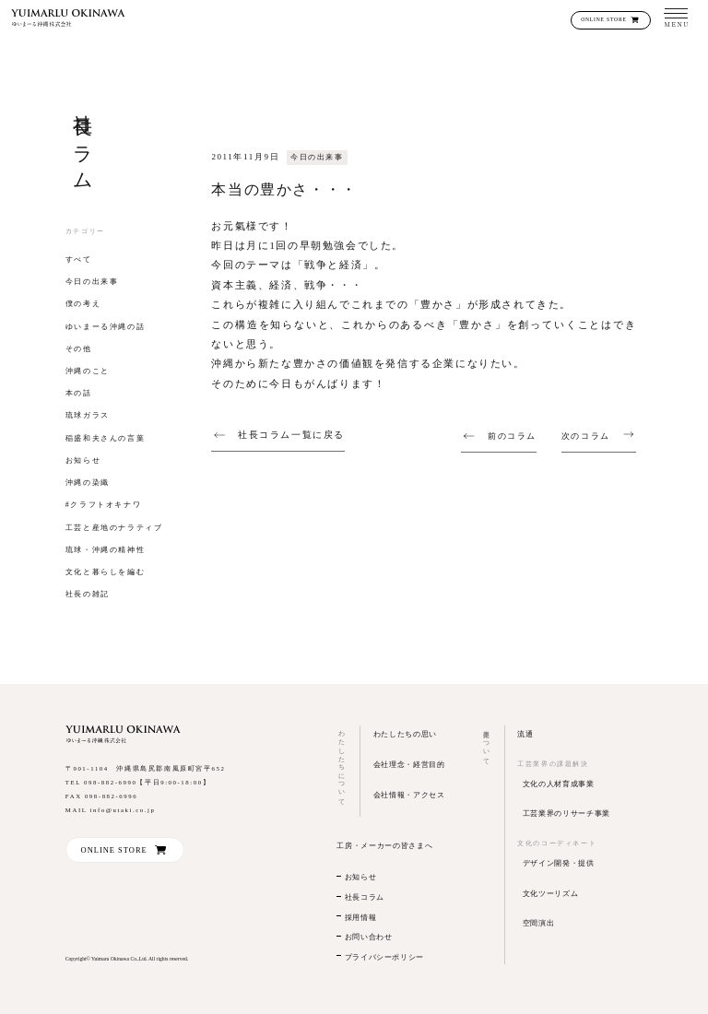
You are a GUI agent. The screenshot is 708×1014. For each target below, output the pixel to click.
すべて (78, 259)
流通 (525, 733)
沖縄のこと (87, 371)
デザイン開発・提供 (559, 862)
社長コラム (364, 897)
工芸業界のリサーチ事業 (566, 813)
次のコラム (585, 437)
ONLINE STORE (604, 19)
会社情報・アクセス (409, 794)
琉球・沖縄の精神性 (105, 550)
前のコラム (512, 437)
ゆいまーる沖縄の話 (105, 327)
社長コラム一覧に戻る (291, 435)
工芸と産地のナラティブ (114, 528)
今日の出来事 (92, 281)
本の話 (78, 393)
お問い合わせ (369, 937)
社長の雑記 (87, 594)
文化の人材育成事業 (559, 783)
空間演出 (539, 922)
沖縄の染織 (87, 482)
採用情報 (361, 918)
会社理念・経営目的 (409, 764)
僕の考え (82, 304)
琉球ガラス (87, 415)
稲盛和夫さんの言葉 (105, 438)
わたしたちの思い (405, 733)
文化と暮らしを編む (105, 572)
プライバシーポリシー (384, 957)
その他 (78, 349)
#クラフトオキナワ (103, 505)
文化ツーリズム (551, 893)
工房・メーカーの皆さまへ (384, 845)
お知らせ (82, 460)
